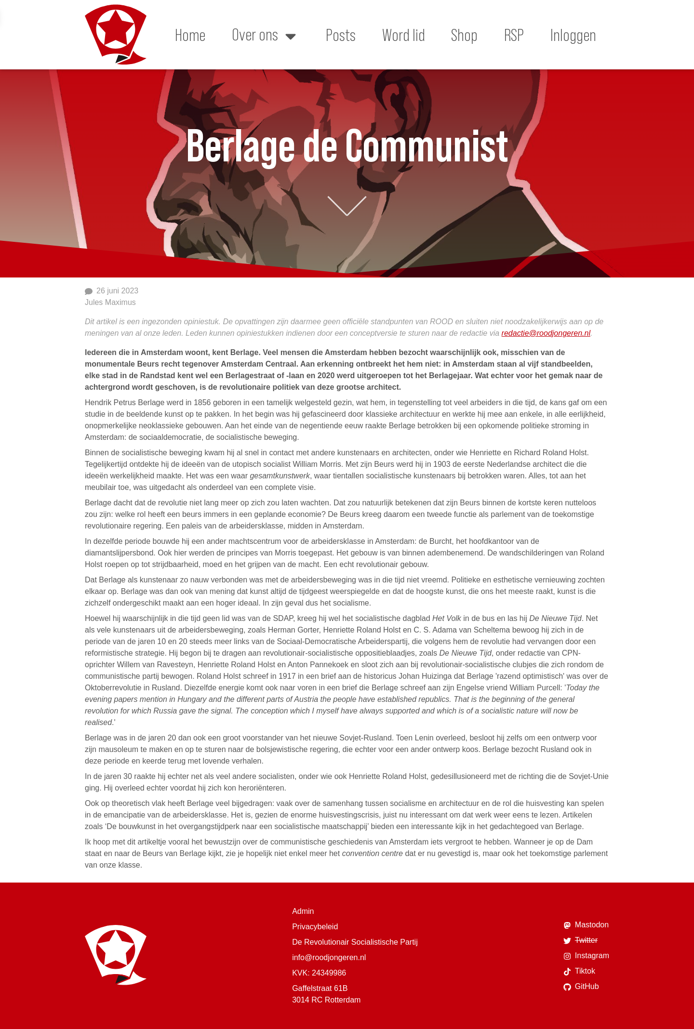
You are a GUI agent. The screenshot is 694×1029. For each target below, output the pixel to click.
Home (190, 34)
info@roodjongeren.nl (329, 957)
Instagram (586, 955)
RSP (514, 34)
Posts (341, 34)
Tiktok (579, 971)
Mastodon (586, 925)
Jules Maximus (110, 302)
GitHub (581, 986)
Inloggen (573, 34)
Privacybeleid (315, 927)
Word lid (403, 34)
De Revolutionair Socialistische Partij (355, 942)
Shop (464, 34)
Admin (303, 911)
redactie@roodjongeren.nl (546, 333)
